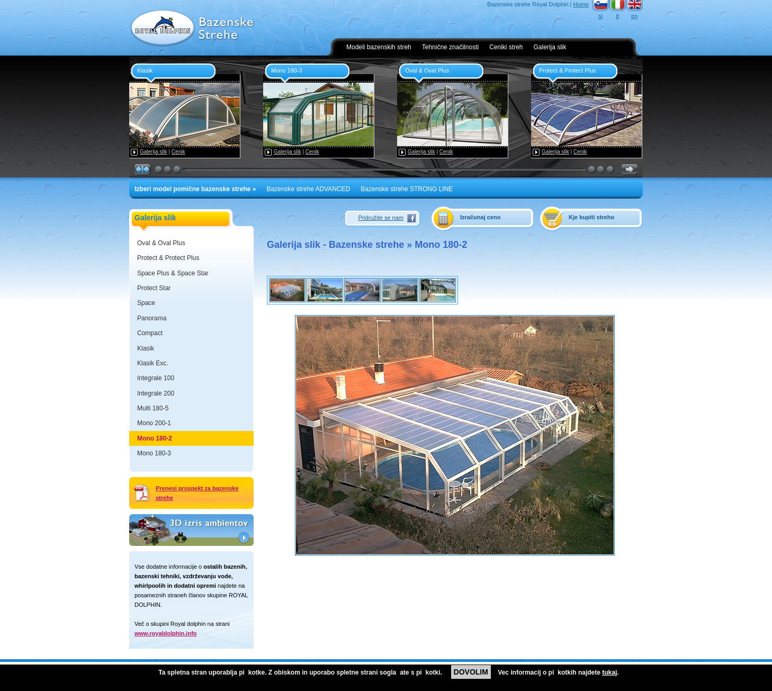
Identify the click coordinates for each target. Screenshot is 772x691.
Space (146, 303)
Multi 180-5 (152, 408)
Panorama (151, 318)
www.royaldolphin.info (165, 633)
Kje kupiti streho (591, 217)
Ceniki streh (506, 47)
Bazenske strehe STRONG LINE (407, 189)
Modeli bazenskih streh (378, 47)
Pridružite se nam (380, 217)
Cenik (178, 152)
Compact (150, 333)
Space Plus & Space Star (173, 273)
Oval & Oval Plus (161, 243)
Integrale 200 (155, 393)
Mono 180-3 (154, 453)
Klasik (145, 348)
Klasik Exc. (152, 363)
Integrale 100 (155, 378)
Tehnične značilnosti (450, 47)
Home (581, 4)
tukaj (609, 672)
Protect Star (153, 288)
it (617, 16)
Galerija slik (550, 47)
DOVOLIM (471, 672)
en (634, 16)
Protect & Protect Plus (168, 258)
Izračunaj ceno (480, 217)
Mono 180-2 (154, 438)
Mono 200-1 (154, 423)
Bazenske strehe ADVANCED (308, 189)
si (600, 16)
